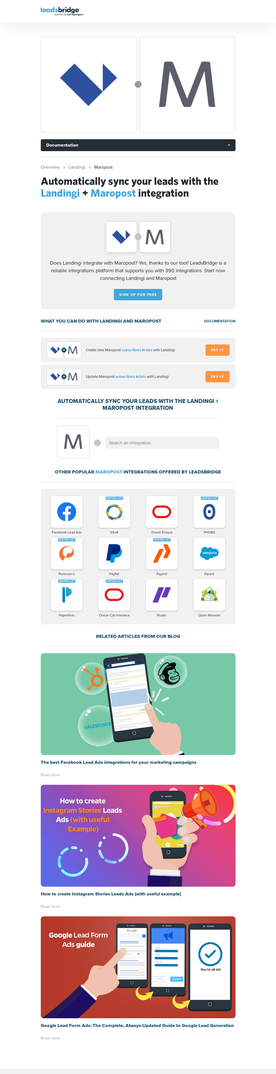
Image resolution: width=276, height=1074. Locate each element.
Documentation (62, 145)
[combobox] (162, 443)
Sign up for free (138, 294)
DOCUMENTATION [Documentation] (220, 321)
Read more (50, 775)
